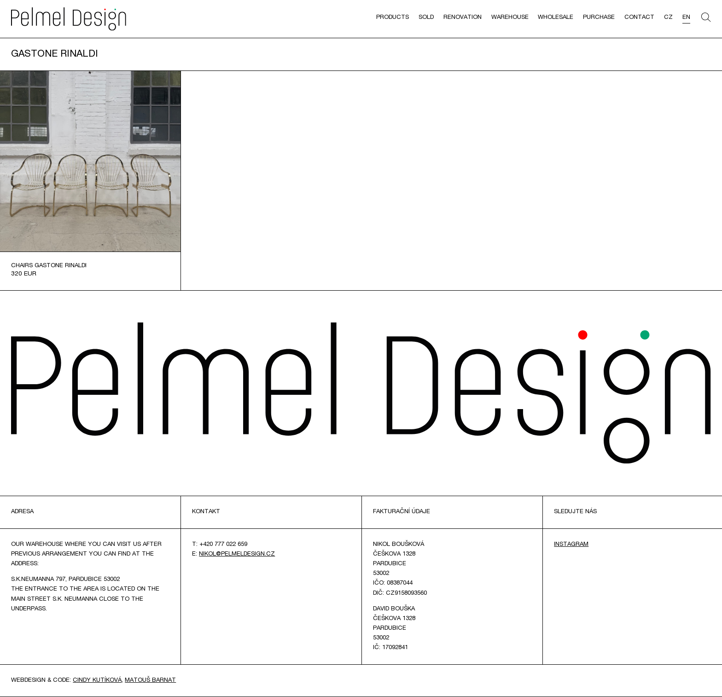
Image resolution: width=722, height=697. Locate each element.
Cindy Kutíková (97, 681)
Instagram (571, 545)
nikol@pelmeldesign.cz (237, 554)
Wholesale (555, 18)
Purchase (599, 18)
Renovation (462, 18)
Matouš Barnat (150, 681)
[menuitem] (668, 18)
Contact (639, 18)
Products (392, 18)
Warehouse (510, 18)
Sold (426, 18)
